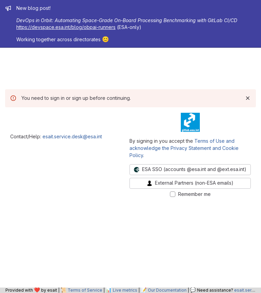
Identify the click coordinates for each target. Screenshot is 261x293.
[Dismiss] (248, 98)
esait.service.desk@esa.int (72, 136)
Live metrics (125, 290)
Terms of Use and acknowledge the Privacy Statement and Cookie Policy (184, 148)
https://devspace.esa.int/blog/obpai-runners (66, 27)
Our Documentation (167, 290)
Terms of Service (85, 290)
